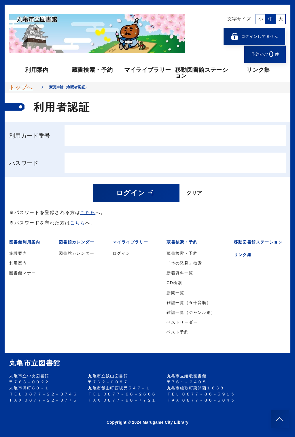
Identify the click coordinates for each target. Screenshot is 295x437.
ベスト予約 (178, 332)
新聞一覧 (175, 292)
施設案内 (18, 253)
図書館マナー (22, 273)
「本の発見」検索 (184, 263)
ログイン (135, 193)
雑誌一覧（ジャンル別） (191, 312)
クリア (194, 193)
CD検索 (174, 282)
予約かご (265, 54)
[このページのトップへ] (280, 419)
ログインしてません (254, 36)
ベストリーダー (182, 322)
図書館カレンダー (76, 253)
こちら (87, 212)
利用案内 (36, 70)
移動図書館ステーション (201, 73)
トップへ (21, 87)
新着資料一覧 (180, 273)
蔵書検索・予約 (92, 70)
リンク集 (258, 70)
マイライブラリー (147, 70)
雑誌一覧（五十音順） (189, 302)
